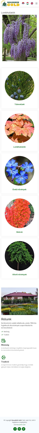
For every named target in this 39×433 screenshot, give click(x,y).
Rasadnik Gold (21, 425)
